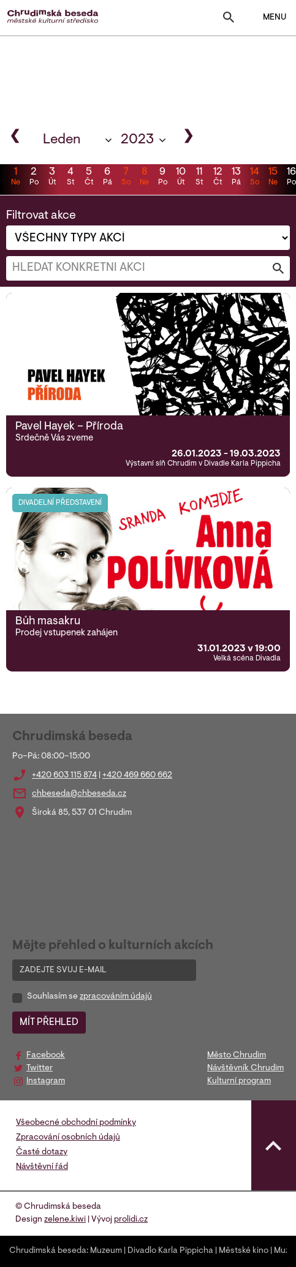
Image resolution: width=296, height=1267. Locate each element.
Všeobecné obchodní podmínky (76, 1123)
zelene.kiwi (65, 1220)
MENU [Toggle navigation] (267, 18)
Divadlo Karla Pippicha (170, 1251)
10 (181, 177)
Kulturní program (239, 1081)
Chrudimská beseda (47, 1251)
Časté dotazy (41, 1152)
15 (273, 177)
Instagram (45, 1081)
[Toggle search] (228, 20)
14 (254, 177)
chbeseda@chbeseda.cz (79, 794)
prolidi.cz (131, 1220)
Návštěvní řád (42, 1167)
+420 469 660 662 (137, 775)
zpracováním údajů (116, 997)
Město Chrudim (236, 1055)
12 (217, 177)
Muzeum (106, 1251)
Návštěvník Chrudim (245, 1068)
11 (199, 177)
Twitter (39, 1068)
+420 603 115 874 (64, 775)
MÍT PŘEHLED (49, 1022)
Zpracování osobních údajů (68, 1137)
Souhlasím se (89, 997)
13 (236, 177)
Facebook (45, 1055)
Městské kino (243, 1251)
